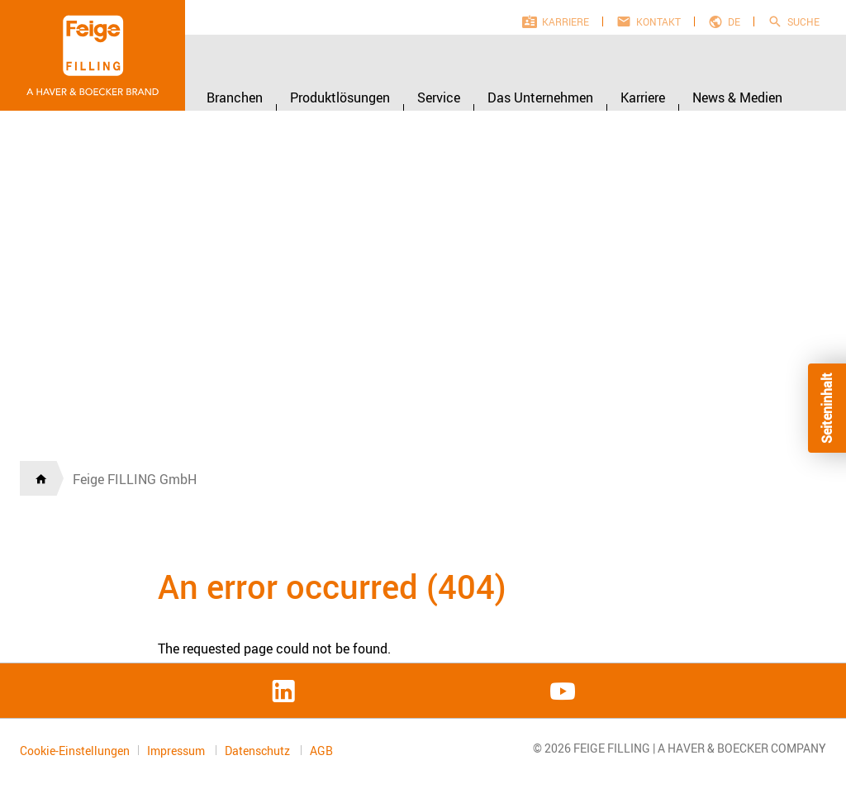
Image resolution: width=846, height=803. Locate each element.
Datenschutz (258, 750)
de (734, 21)
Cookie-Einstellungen (75, 750)
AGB (321, 751)
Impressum (177, 750)
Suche (803, 21)
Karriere (565, 21)
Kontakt (658, 21)
